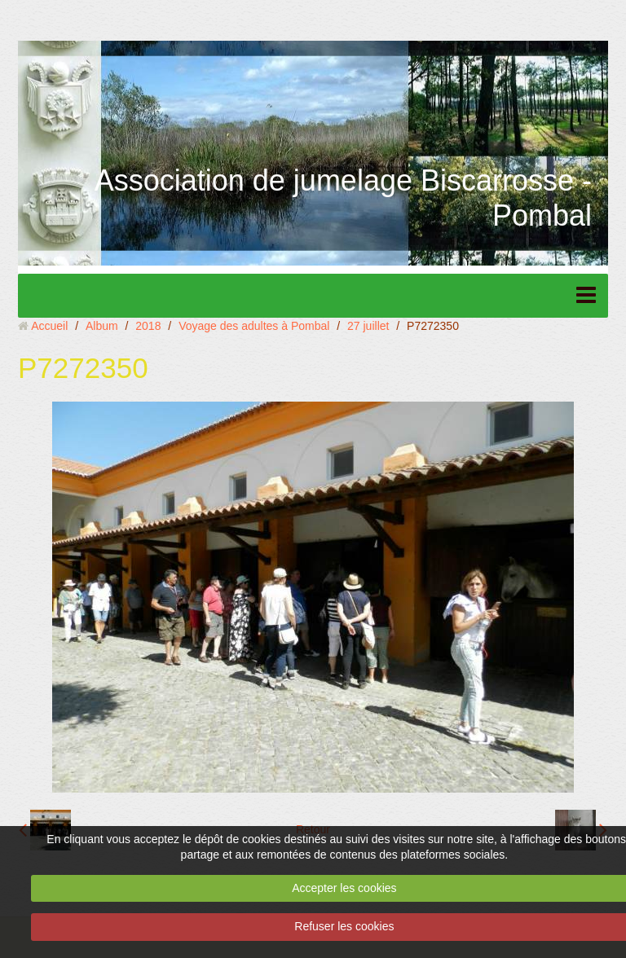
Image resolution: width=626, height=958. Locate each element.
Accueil (49, 325)
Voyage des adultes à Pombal (254, 325)
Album (102, 325)
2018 (148, 325)
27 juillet (368, 325)
